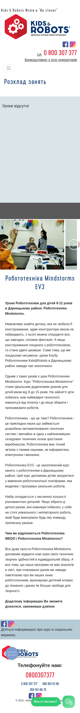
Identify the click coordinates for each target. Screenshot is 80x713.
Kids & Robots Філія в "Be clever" (29, 10)
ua (39, 54)
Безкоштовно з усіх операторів (51, 60)
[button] (6, 244)
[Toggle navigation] (8, 68)
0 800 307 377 (60, 53)
